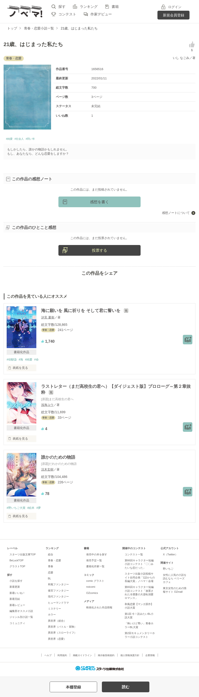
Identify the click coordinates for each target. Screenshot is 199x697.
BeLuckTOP (16, 562)
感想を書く (99, 203)
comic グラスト (95, 582)
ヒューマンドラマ (58, 604)
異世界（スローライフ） (62, 634)
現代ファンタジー (58, 598)
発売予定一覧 (94, 562)
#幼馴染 (12, 361)
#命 (40, 361)
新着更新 (14, 588)
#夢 (41, 509)
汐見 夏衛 (47, 318)
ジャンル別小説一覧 (21, 619)
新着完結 (14, 601)
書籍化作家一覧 (95, 568)
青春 (50, 568)
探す (62, 7)
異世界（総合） (57, 622)
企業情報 (150, 657)
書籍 (115, 7)
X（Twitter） (170, 556)
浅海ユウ (47, 406)
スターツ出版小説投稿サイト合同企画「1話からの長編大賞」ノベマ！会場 (140, 579)
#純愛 (10, 140)
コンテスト (67, 14)
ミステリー (54, 610)
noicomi (90, 588)
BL (49, 580)
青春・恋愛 (54, 562)
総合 (50, 556)
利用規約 (62, 657)
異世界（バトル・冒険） (62, 628)
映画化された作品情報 (99, 609)
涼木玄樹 (47, 471)
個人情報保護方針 (129, 657)
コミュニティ (17, 625)
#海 (22, 361)
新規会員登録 (173, 15)
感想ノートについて (176, 214)
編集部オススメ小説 (21, 612)
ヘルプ (48, 657)
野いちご (168, 570)
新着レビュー (17, 607)
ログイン (174, 7)
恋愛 (50, 574)
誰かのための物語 (58, 459)
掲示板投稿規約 (106, 657)
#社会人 (23, 140)
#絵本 (33, 509)
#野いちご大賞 (17, 509)
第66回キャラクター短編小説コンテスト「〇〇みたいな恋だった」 (139, 566)
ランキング (89, 7)
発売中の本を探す (96, 556)
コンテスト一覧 (134, 556)
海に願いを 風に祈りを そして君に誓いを (81, 312)
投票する (99, 252)
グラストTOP (17, 568)
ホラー (52, 616)
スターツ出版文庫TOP (22, 556)
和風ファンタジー (58, 586)
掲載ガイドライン (82, 657)
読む (125, 687)
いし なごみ (181, 58)
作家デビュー (101, 14)
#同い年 (39, 140)
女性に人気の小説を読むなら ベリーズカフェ (174, 580)
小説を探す (16, 582)
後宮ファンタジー (58, 592)
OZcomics (92, 594)
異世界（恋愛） (57, 640)
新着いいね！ (17, 594)
